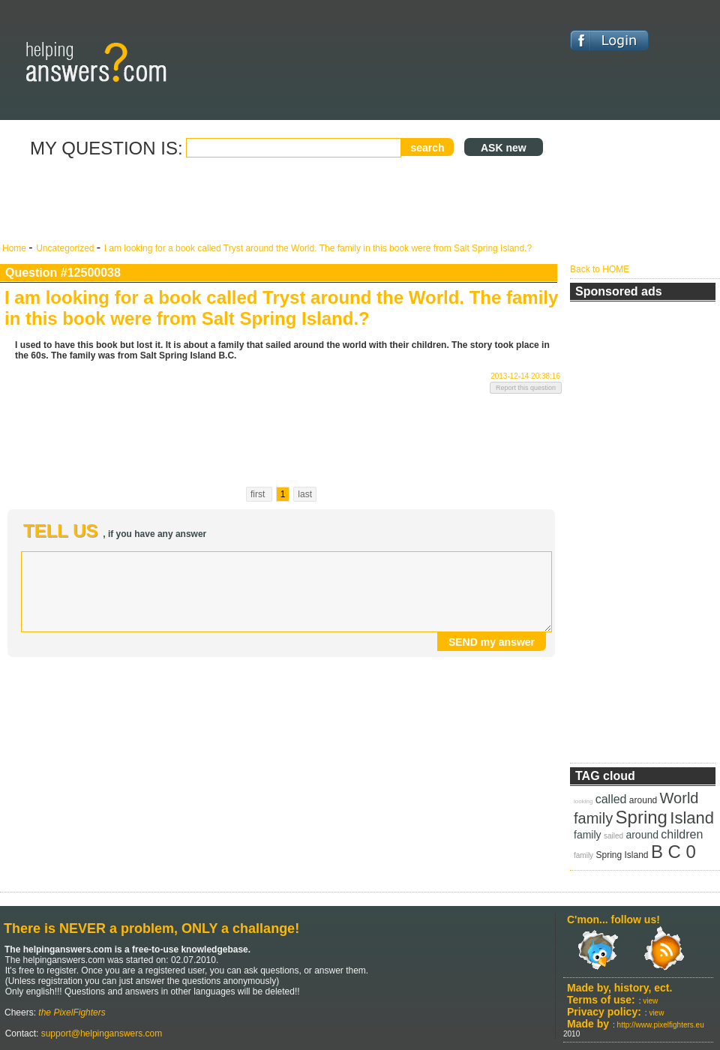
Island (692, 817)
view (650, 1001)
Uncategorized (66, 248)
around (643, 800)
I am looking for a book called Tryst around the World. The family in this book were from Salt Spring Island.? (318, 248)
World (679, 798)
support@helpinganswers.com (100, 1033)
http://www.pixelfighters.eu (660, 1025)
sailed (613, 836)
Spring (642, 817)
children (682, 834)
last (305, 494)
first (259, 494)
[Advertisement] (281, 201)
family (593, 818)
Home (15, 248)
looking (583, 801)
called (611, 799)
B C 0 (673, 852)
